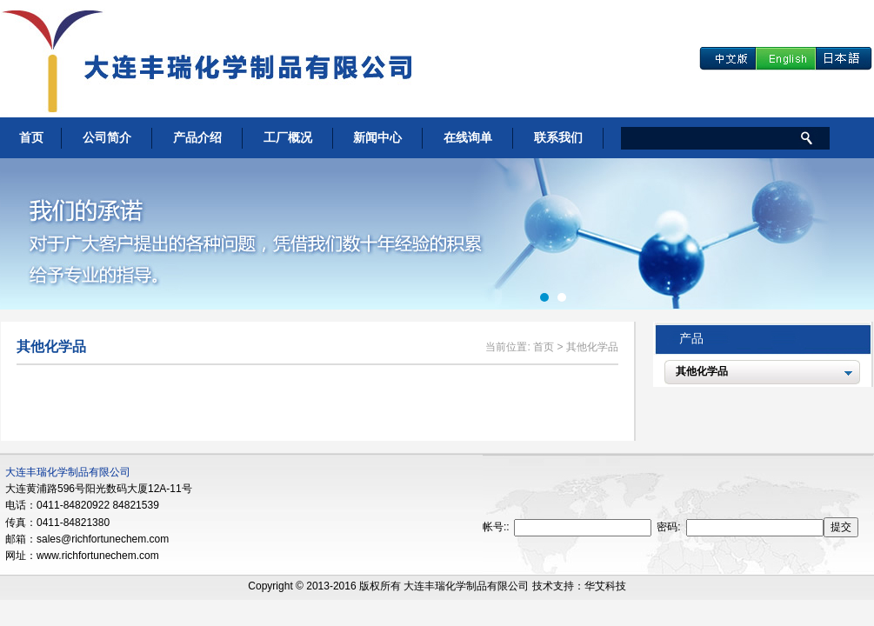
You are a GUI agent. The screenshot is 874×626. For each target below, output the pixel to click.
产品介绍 (197, 137)
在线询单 (468, 137)
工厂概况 (288, 137)
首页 (31, 137)
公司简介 (107, 137)
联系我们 (558, 137)
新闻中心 (377, 137)
